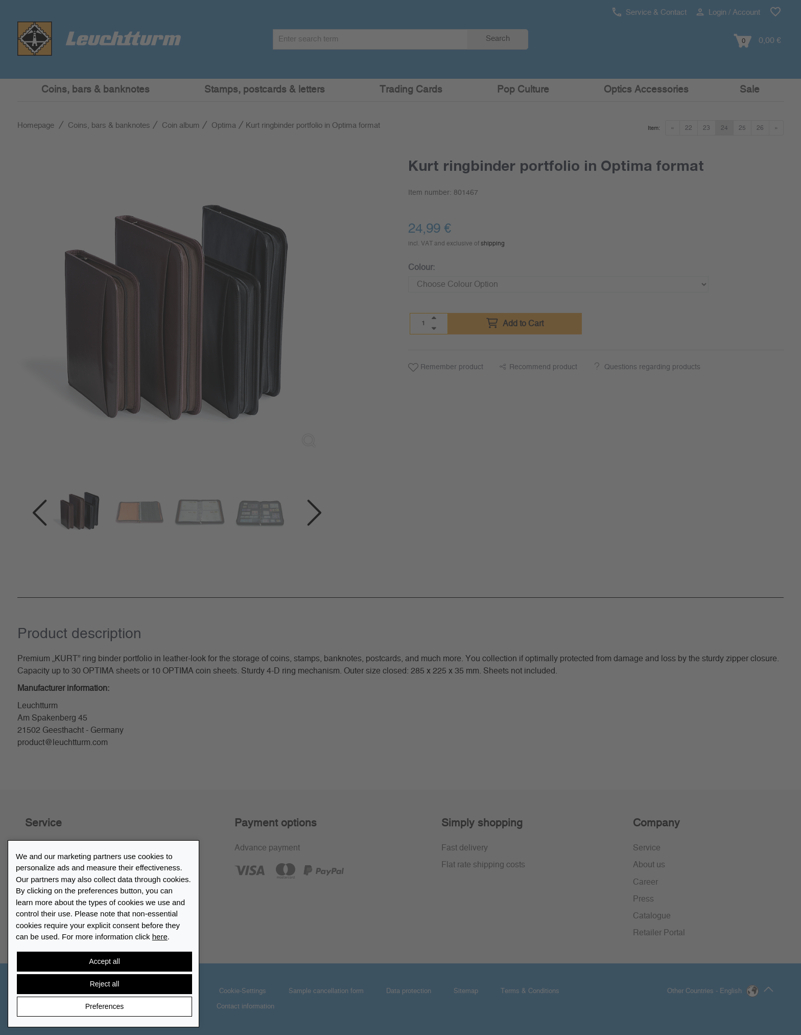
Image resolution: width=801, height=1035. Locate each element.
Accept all (104, 961)
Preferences (104, 1006)
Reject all (105, 984)
